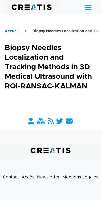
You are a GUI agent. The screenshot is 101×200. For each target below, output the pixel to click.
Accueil (12, 31)
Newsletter (48, 177)
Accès (28, 177)
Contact (11, 177)
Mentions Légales (80, 177)
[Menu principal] (88, 7)
